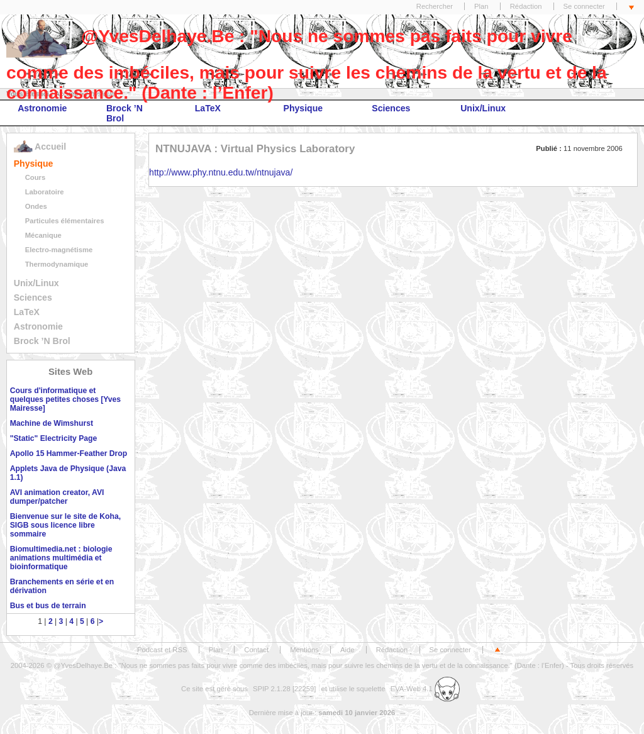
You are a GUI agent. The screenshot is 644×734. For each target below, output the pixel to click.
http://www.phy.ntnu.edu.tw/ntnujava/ (220, 172)
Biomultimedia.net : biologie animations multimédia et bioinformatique (61, 558)
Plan (481, 6)
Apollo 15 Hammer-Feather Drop (68, 453)
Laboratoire (44, 192)
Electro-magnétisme (59, 249)
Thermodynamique (57, 264)
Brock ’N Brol (124, 113)
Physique (303, 108)
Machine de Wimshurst (51, 423)
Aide (347, 649)
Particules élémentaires (64, 221)
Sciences (391, 108)
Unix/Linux (483, 108)
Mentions (304, 649)
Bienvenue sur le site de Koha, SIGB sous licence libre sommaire (65, 525)
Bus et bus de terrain (48, 605)
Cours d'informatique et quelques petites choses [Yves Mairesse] (65, 399)
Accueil (40, 147)
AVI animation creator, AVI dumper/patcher (57, 497)
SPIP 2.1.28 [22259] (284, 688)
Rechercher (434, 6)
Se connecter (584, 6)
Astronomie (42, 108)
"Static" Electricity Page (53, 438)
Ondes (36, 206)
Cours (35, 177)
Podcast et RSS (162, 649)
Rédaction (526, 6)
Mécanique (43, 235)
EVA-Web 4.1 (425, 689)
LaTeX (208, 108)
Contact (256, 649)
